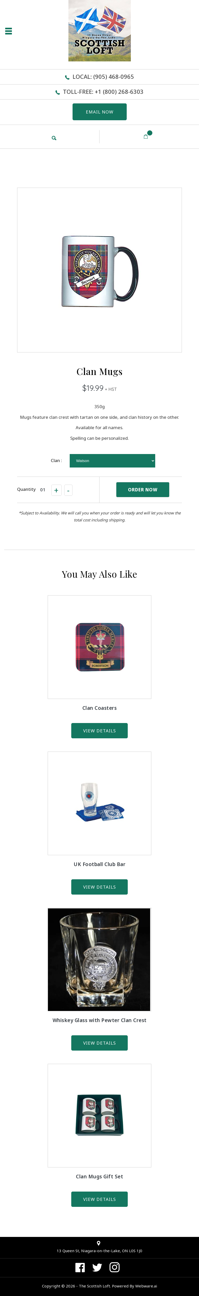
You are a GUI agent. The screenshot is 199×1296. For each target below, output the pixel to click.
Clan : (56, 460)
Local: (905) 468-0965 (103, 76)
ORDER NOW (143, 490)
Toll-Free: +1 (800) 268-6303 (103, 91)
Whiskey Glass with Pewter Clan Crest (100, 1020)
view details (99, 731)
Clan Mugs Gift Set (99, 1176)
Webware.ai (146, 1285)
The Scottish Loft (94, 1285)
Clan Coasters (99, 708)
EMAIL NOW (99, 112)
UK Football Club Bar (99, 864)
